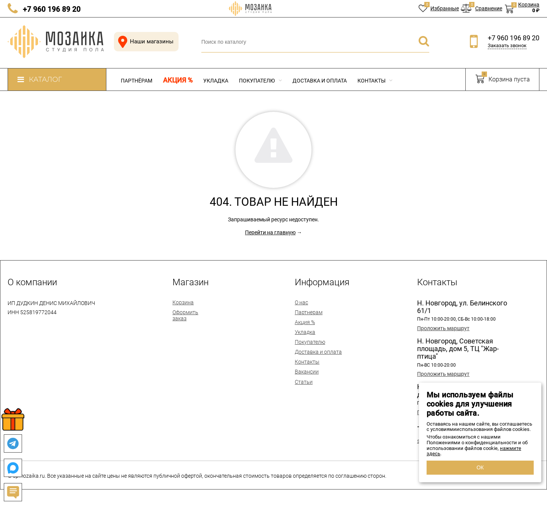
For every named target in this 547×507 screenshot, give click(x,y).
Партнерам (309, 312)
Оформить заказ (185, 315)
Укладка (215, 81)
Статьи (304, 382)
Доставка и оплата (319, 81)
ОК (480, 467)
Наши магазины (144, 41)
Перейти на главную (270, 232)
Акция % (178, 80)
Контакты (374, 81)
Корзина (183, 302)
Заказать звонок (507, 45)
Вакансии (307, 372)
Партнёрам (136, 81)
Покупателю (260, 81)
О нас (301, 302)
